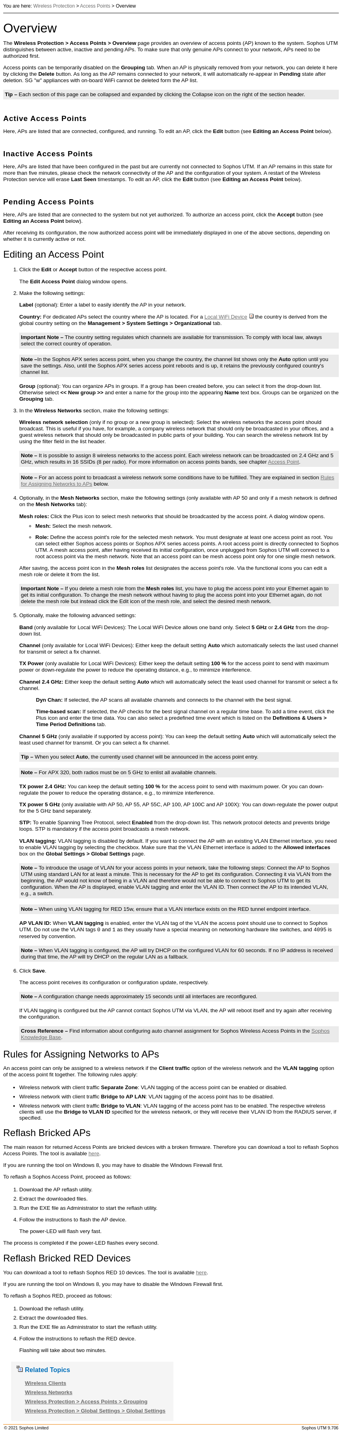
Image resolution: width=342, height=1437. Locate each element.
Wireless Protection (54, 6)
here (93, 1153)
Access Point (283, 462)
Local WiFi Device (229, 317)
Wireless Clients (45, 1383)
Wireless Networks (48, 1392)
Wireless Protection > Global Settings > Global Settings (95, 1411)
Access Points (95, 6)
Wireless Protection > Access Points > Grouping (86, 1402)
